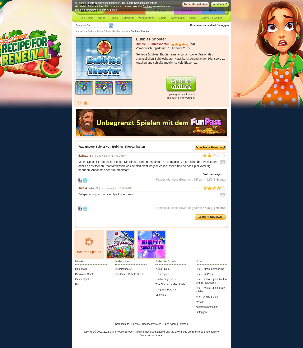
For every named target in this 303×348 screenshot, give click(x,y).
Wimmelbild (178, 17)
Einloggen (223, 25)
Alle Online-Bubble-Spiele (129, 274)
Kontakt (200, 301)
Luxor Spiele (162, 274)
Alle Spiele (86, 17)
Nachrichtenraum (152, 324)
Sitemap (183, 324)
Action (192, 17)
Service (135, 324)
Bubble (162, 17)
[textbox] (91, 25)
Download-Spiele (84, 274)
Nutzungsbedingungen (107, 2)
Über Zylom (170, 324)
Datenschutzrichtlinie (145, 2)
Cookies (147, 6)
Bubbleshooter (120, 31)
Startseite (80, 31)
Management (146, 17)
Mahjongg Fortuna (165, 289)
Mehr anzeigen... (214, 174)
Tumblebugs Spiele (166, 279)
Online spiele (94, 31)
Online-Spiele (82, 279)
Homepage (81, 269)
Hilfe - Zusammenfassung (210, 269)
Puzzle (114, 17)
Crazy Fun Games (211, 17)
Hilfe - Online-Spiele (207, 296)
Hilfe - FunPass (204, 274)
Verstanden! (220, 4)
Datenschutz (122, 324)
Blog (77, 284)
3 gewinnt (128, 17)
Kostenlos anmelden (202, 25)
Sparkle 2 (160, 294)
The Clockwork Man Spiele (170, 284)
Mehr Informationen (196, 4)
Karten (102, 17)
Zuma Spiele (162, 269)
